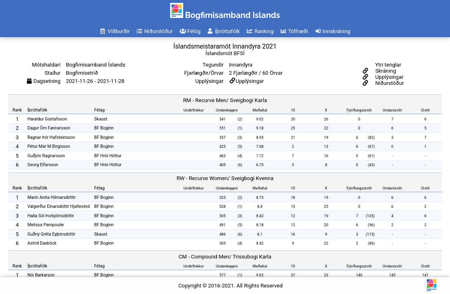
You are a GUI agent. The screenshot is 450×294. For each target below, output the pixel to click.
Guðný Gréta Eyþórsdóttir (51, 234)
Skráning (385, 71)
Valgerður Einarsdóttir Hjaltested (58, 206)
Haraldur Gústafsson (47, 119)
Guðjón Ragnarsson (46, 155)
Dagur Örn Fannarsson (48, 128)
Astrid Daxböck (41, 243)
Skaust (100, 119)
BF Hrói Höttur (108, 155)
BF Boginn (104, 128)
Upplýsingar (250, 81)
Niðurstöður (388, 83)
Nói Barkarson (41, 275)
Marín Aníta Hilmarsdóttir (51, 197)
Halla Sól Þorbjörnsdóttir (50, 215)
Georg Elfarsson (42, 164)
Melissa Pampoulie (45, 224)
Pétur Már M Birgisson (48, 146)
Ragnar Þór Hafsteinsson (51, 137)
